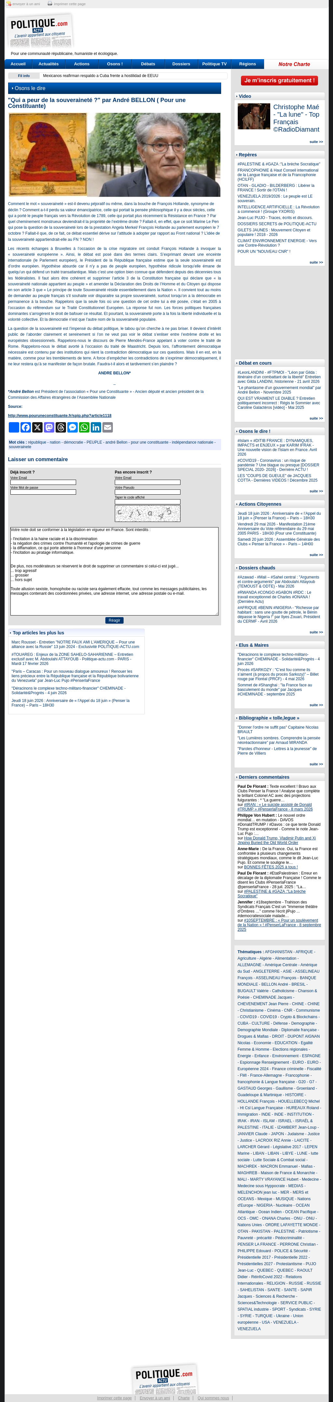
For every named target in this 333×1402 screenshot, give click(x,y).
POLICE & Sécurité (291, 1251)
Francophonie (297, 1075)
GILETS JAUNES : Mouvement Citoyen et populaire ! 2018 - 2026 (274, 232)
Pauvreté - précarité (255, 1238)
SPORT (279, 1309)
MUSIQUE (285, 1199)
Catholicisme (283, 991)
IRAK (242, 1121)
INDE (266, 1114)
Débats (148, 63)
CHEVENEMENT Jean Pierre (263, 1004)
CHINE (298, 1004)
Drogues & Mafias (253, 1036)
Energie (244, 1056)
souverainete (20, 447)
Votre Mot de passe (24, 487)
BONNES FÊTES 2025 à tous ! (271, 867)
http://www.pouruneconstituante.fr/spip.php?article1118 (60, 415)
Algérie (266, 958)
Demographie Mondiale (258, 1030)
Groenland (306, 1088)
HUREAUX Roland (302, 1108)
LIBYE (288, 1153)
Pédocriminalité (288, 1238)
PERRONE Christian (298, 1244)
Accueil (17, 63)
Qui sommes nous (213, 1398)
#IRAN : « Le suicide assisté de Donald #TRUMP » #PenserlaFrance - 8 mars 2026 (275, 806)
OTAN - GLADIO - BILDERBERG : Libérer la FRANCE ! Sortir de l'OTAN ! (276, 187)
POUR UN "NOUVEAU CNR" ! (264, 251)
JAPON (277, 1134)
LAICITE (301, 1140)
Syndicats (297, 1309)
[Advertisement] (207, 30)
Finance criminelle (288, 1069)
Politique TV (214, 63)
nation (55, 442)
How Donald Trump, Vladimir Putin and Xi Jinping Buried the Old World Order (277, 840)
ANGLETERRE (266, 971)
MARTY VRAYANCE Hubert (274, 1179)
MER (285, 1192)
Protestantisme (289, 1264)
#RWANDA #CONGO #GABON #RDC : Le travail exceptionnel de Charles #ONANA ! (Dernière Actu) (275, 597)
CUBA (243, 1023)
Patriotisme (308, 1231)
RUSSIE (296, 1283)
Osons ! (115, 63)
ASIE (287, 971)
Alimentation (285, 958)
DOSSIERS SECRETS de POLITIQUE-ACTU (277, 224)
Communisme (308, 1010)
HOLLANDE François (256, 1101)
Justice (314, 1134)
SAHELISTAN (252, 1290)
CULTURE (261, 1023)
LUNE (302, 1153)
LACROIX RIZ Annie (273, 1140)
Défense (280, 1023)
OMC (254, 1218)
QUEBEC (265, 1270)
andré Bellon (116, 442)
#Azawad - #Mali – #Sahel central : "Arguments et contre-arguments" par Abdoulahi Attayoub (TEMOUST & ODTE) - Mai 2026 (278, 582)
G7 (311, 1082)
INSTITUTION (299, 1114)
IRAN (255, 1121)
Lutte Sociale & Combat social (279, 1160)
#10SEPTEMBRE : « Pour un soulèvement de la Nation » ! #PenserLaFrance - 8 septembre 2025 (279, 925)
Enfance (262, 1056)
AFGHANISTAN (278, 952)
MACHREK (247, 1166)
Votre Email (18, 478)
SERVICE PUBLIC (296, 1303)
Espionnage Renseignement (264, 1062)
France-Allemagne (266, 1075)
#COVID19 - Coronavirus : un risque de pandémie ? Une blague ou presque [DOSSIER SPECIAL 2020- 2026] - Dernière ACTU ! (279, 465)
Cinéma (273, 1010)
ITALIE (268, 1127)
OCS (242, 1218)
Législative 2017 (287, 1147)
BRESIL (298, 984)
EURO (298, 1062)
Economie (262, 1043)
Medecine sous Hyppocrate (261, 1186)
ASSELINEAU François (276, 978)
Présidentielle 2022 (290, 1257)
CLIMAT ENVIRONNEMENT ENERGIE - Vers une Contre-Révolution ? (277, 243)
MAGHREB (248, 1173)
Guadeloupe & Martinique (260, 1095)
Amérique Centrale (281, 965)
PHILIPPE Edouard (254, 1251)
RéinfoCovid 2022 (266, 1277)
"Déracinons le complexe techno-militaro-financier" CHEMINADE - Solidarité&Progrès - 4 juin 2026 (279, 659)
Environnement (285, 1056)
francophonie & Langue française (266, 1082)
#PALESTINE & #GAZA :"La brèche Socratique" (279, 164)
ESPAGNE (311, 1056)
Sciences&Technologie (257, 1303)
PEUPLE (94, 442)
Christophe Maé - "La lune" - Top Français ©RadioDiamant (296, 118)
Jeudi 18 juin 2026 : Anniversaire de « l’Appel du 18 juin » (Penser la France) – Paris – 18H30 (279, 515)
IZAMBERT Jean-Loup (296, 1127)
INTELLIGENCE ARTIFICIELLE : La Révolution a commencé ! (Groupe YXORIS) (279, 209)
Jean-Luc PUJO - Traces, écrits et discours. (275, 217)
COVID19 (248, 1017)
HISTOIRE (294, 1095)
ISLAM (269, 1121)
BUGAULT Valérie (253, 991)
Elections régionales (290, 1049)
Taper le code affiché (130, 497)
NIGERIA (265, 1205)
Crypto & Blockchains (298, 1017)
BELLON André (274, 984)
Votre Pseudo (124, 487)
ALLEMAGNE (249, 965)
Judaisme (295, 1134)
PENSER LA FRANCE (257, 1244)
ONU (298, 1218)
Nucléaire (284, 1205)
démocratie (73, 442)
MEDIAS (295, 1186)
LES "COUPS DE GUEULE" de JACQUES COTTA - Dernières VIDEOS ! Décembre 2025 (278, 478)
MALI (242, 1179)
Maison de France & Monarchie (288, 1173)
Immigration (248, 1114)
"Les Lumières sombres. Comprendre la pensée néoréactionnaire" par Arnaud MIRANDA (279, 740)
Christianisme (252, 1010)
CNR (288, 1010)
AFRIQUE (304, 952)
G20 (302, 1082)
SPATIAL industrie (253, 1309)
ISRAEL (285, 1121)
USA (266, 1322)
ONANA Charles (276, 1218)
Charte (184, 1398)
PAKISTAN (261, 1231)
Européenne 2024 (253, 1069)
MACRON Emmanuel (279, 1166)
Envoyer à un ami (155, 1398)
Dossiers (181, 63)
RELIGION (276, 1283)
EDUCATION (286, 1043)
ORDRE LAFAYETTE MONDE (291, 1225)
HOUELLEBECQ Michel (299, 1101)
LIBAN (258, 1153)
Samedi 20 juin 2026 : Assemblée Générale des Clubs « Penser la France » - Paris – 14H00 (279, 541)
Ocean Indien (270, 1212)
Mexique (265, 1199)
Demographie (303, 1023)
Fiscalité (314, 1069)
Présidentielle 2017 (254, 1257)
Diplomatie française (299, 1030)
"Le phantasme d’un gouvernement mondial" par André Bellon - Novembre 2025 (279, 390)
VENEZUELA (284, 1322)
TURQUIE (264, 1316)
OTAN (243, 1231)
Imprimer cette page (114, 1398)
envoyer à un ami (26, 4)
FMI (243, 1075)
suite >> (316, 142)
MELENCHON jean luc (257, 1192)
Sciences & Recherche (275, 1296)
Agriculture (247, 958)
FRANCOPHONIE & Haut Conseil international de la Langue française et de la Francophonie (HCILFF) (278, 175)
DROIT (278, 1036)
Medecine (310, 1179)
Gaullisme (284, 1088)
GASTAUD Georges (255, 1088)
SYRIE (315, 1309)
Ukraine (282, 1316)
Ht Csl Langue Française (261, 1108)
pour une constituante (149, 442)
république (37, 442)
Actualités (48, 63)
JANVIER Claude (253, 1134)
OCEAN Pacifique (300, 1212)
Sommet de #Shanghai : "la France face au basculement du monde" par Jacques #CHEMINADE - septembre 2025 (275, 689)
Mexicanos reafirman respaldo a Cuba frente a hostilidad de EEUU (100, 75)
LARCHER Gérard (254, 1147)
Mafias (307, 1166)
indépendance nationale (192, 442)
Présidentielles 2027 (255, 1264)
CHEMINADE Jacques (272, 997)
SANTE (273, 1290)
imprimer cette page (70, 4)
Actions (82, 63)
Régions (247, 63)
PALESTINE (284, 1231)
